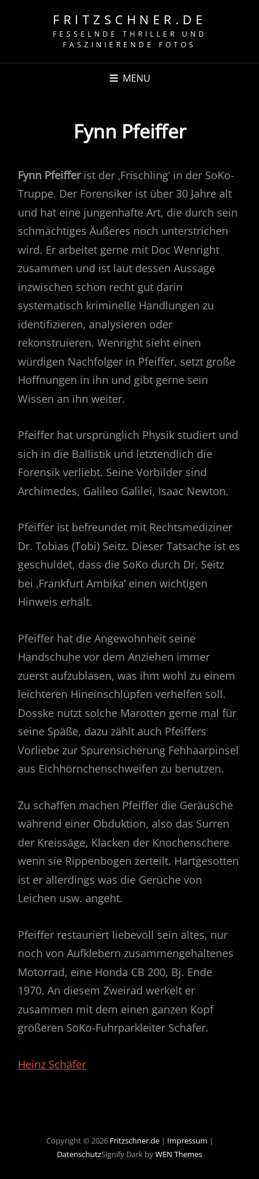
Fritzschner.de (129, 19)
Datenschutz (79, 1154)
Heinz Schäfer (52, 1064)
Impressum (187, 1140)
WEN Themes (178, 1154)
